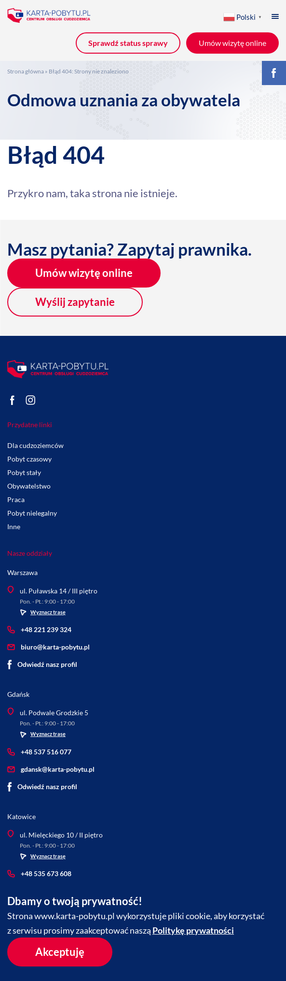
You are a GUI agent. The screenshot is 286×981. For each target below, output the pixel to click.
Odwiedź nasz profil (42, 664)
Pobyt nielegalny (32, 513)
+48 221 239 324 (39, 629)
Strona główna (25, 71)
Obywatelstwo (29, 486)
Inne (13, 526)
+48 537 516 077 (39, 751)
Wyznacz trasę (43, 612)
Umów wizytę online (84, 272)
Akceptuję (59, 951)
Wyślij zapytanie (75, 301)
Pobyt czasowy (29, 459)
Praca (16, 499)
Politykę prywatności (193, 930)
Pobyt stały (24, 472)
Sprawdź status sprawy (128, 42)
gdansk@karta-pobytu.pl (51, 769)
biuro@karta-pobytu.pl (48, 647)
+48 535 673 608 (39, 873)
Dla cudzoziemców (35, 445)
